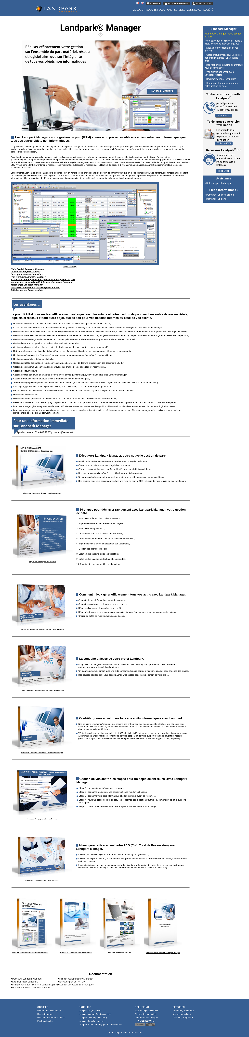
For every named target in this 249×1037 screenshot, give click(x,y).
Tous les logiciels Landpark (147, 1011)
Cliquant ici (223, 115)
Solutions (165, 10)
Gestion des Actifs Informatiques (76, 984)
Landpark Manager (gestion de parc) (95, 1014)
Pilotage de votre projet (145, 1014)
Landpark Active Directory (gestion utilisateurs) (100, 1024)
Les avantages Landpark (25, 981)
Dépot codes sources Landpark (51, 1017)
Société (208, 10)
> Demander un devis (215, 199)
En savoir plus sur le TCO (72, 981)
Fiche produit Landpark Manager (76, 978)
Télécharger (223, 143)
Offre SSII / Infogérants (183, 1017)
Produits (151, 10)
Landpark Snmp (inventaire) (91, 1021)
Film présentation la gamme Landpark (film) (35, 984)
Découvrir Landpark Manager (27, 978)
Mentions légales (45, 1021)
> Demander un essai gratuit (219, 194)
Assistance (194, 10)
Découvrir (224, 171)
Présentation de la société (49, 1011)
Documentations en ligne (146, 1017)
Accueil (138, 10)
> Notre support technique (218, 183)
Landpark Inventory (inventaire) (93, 1017)
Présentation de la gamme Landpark (31, 987)
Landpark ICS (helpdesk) (90, 1011)
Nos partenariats (44, 1014)
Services (179, 10)
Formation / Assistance (183, 1011)
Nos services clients (182, 1014)
